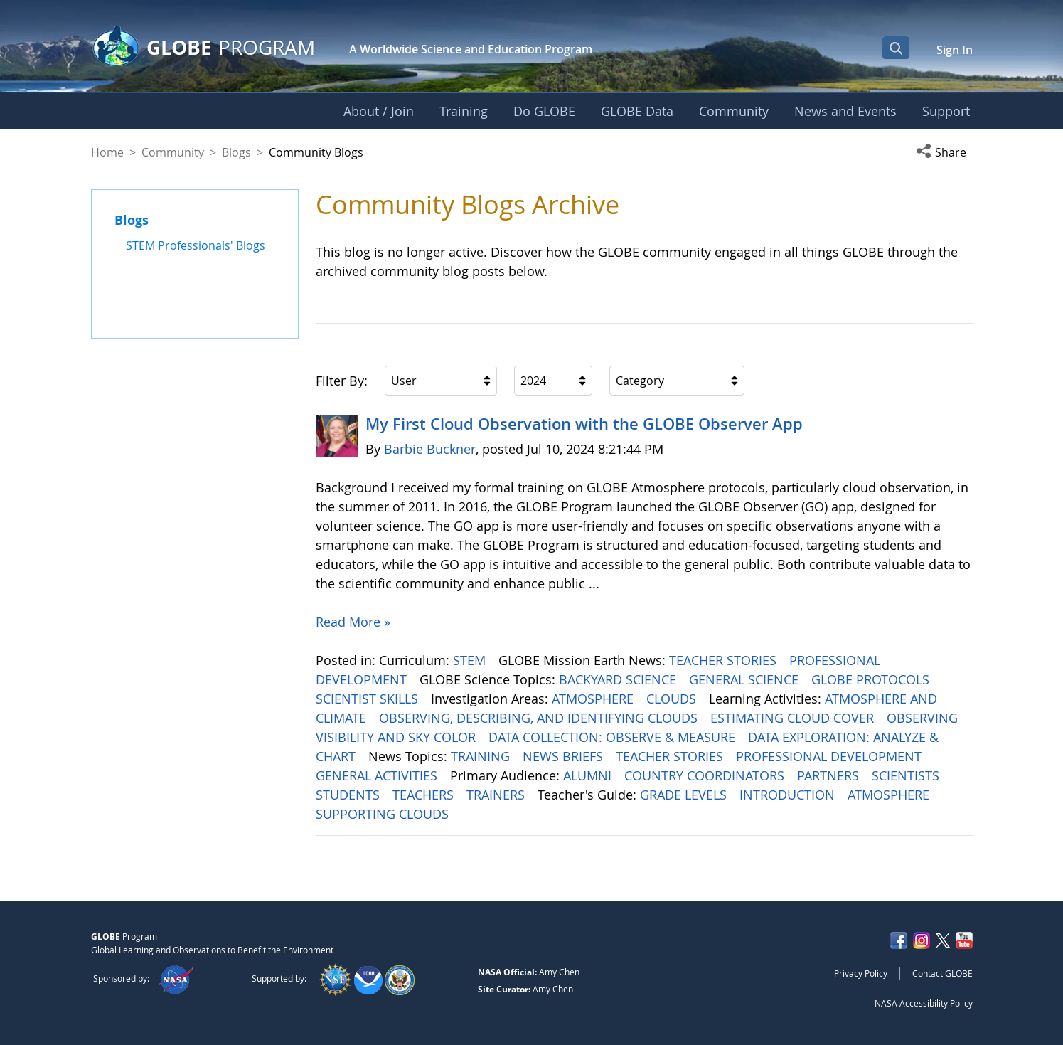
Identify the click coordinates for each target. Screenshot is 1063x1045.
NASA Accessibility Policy (924, 1003)
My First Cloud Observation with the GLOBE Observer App (584, 424)
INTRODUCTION (788, 794)
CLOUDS (673, 698)
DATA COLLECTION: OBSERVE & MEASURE (613, 737)
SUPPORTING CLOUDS (384, 813)
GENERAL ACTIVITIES (378, 775)
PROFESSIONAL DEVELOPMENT (830, 756)
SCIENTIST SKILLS (369, 698)
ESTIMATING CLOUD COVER (793, 717)
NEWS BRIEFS (565, 756)
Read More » (353, 621)
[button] (944, 152)
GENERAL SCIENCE (745, 679)
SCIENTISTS (907, 775)
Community (172, 152)
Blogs (236, 152)
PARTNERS (829, 775)
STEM (471, 660)
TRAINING (482, 756)
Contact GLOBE (942, 973)
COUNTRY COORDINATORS (706, 775)
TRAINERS (497, 794)
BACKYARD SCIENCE (619, 679)
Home (107, 152)
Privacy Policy (860, 973)
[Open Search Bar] (895, 47)
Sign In (954, 50)
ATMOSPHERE (594, 698)
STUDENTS (349, 794)
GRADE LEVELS (685, 794)
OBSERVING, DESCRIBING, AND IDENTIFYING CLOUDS (540, 717)
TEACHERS (424, 794)
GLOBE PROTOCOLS (872, 679)
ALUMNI (589, 775)
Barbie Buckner (430, 448)
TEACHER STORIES (724, 660)
